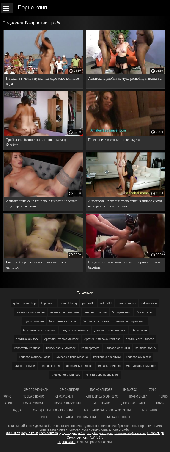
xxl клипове (149, 303)
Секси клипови (78, 437)
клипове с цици (24, 365)
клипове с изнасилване (72, 357)
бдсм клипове (34, 321)
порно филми (33, 403)
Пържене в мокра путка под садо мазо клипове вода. (42, 81)
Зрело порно (101, 403)
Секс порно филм (36, 389)
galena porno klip (24, 303)
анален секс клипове (64, 312)
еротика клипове (27, 339)
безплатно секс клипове (39, 330)
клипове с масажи (138, 357)
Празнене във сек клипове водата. (114, 140)
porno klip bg (68, 303)
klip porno (47, 303)
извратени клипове (27, 348)
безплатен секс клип (63, 321)
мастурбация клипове (141, 365)
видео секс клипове (75, 330)
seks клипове (127, 303)
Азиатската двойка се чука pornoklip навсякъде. (125, 78)
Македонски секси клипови (53, 410)
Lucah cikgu (155, 433)
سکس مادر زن (96, 433)
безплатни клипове (96, 321)
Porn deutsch (48, 433)
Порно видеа (138, 396)
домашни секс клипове (110, 330)
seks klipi (106, 303)
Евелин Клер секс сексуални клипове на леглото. (37, 264)
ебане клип (139, 330)
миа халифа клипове (65, 374)
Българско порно (119, 417)
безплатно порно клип (130, 321)
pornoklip (88, 303)
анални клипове (96, 312)
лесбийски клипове (79, 365)
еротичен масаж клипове (61, 339)
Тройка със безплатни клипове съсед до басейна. (37, 142)
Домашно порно (133, 403)
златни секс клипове (140, 339)
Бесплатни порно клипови (77, 417)
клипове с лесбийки (107, 357)
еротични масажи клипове (102, 339)
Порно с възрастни (67, 403)
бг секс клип (145, 312)
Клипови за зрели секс (102, 396)
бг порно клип (121, 312)
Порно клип (32, 7)
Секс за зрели (64, 396)
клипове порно (145, 348)
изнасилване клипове (61, 348)
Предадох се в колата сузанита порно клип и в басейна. (124, 264)
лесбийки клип (51, 365)
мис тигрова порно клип (102, 374)
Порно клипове (101, 389)
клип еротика (90, 348)
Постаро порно (33, 396)
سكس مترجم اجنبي (72, 433)
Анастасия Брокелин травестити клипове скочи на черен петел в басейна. (125, 203)
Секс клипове (69, 389)
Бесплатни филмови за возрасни (107, 410)
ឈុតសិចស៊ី (96, 437)
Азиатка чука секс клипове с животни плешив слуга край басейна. (41, 203)
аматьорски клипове (31, 312)
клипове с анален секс (34, 357)
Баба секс (130, 389)
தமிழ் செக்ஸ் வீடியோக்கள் (126, 433)
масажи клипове (109, 365)
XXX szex (13, 433)
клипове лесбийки (117, 348)
